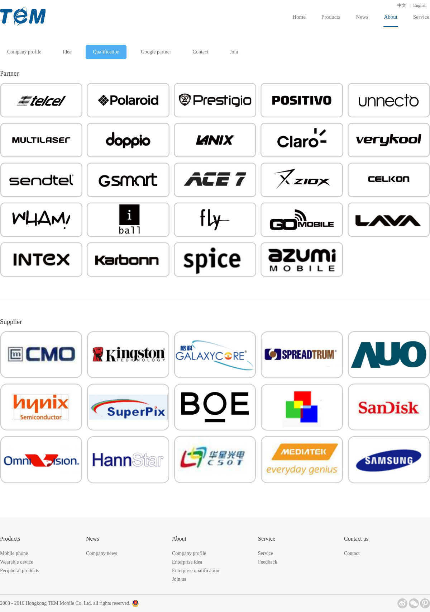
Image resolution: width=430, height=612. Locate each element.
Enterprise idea (187, 562)
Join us (179, 579)
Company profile (24, 52)
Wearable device (16, 562)
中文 (401, 5)
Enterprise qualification (195, 570)
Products (330, 17)
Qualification (106, 52)
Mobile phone (14, 553)
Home (299, 17)
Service (421, 17)
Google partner (156, 52)
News (362, 17)
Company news (101, 553)
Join (234, 52)
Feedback (267, 562)
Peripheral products (19, 570)
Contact (201, 52)
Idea (67, 52)
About (390, 20)
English (419, 5)
